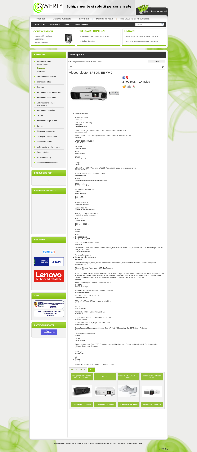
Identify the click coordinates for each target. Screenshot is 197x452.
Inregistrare (65, 443)
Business (41, 68)
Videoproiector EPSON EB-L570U (152, 377)
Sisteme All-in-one (44, 142)
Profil (92, 443)
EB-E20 (105, 377)
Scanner (40, 87)
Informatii (98, 443)
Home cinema (42, 65)
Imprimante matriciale (46, 110)
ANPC (141, 443)
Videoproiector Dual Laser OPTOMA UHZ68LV (81, 377)
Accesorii (41, 71)
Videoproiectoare (89, 62)
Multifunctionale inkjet (46, 77)
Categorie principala (75, 62)
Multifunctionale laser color (48, 147)
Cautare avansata (81, 443)
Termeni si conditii (109, 443)
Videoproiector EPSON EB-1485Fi (129, 377)
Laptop (40, 115)
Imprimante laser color (46, 98)
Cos (72, 443)
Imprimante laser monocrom (49, 92)
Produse (57, 443)
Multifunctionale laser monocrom (46, 104)
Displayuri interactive (46, 131)
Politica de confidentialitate (127, 443)
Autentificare (40, 24)
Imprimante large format (47, 121)
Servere (40, 126)
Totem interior (43, 152)
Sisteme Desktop (44, 157)
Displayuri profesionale (47, 136)
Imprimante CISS (44, 82)
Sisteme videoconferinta (47, 163)
